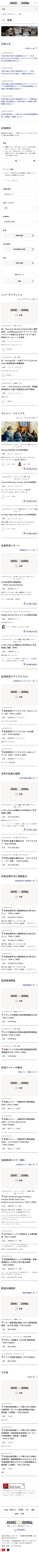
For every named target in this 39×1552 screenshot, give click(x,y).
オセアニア (29, 577)
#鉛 (5, 921)
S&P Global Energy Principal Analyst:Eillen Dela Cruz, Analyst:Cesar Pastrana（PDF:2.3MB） (19, 1199)
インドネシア (22, 444)
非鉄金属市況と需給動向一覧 (25, 881)
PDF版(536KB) (30, 533)
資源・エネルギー (9, 203)
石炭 (22, 1514)
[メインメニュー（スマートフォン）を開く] (35, 3)
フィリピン (20, 1193)
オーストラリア (18, 579)
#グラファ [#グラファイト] (26, 1212)
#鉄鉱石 (23, 460)
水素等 (20, 1510)
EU (26, 509)
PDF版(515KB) (30, 501)
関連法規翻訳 (12, 1329)
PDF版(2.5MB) (30, 604)
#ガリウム (12, 522)
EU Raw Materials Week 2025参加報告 (18, 514)
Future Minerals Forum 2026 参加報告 (18, 482)
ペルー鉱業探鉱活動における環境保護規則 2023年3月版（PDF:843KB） (19, 1324)
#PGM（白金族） (7, 923)
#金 (2, 397)
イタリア (31, 509)
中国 (29, 444)
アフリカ (34, 444)
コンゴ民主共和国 (25, 1337)
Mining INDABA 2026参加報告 (14, 450)
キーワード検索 (8, 169)
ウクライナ (22, 577)
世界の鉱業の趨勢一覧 (27, 778)
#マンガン (23, 457)
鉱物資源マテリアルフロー (16, 717)
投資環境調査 (12, 1022)
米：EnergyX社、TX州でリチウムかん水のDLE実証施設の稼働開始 (19, 362)
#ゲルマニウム (22, 522)
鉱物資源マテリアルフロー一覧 (24, 681)
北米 (14, 326)
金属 (3, 9)
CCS (27, 1510)
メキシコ (21, 1012)
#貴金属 (21, 592)
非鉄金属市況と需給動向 (15, 917)
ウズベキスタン (23, 838)
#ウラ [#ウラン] (30, 595)
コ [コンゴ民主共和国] (28, 479)
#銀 (9, 1210)
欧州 (23, 509)
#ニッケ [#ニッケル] (25, 524)
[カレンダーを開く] (16, 160)
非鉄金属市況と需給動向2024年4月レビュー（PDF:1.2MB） (19, 912)
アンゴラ (16, 447)
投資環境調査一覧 (29, 985)
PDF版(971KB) (30, 631)
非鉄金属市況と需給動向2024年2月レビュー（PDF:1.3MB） (19, 958)
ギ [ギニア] (20, 447)
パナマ (33, 639)
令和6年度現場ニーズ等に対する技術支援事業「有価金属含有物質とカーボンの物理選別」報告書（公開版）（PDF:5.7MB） (18, 1434)
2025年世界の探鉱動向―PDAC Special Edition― (13, 583)
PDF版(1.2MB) (30, 830)
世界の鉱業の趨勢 (13, 817)
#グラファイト (6, 345)
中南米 (15, 383)
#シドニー (10, 622)
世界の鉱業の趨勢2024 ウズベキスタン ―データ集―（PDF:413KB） (19, 859)
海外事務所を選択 (19, 249)
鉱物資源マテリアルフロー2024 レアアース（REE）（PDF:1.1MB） (18, 753)
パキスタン (16, 479)
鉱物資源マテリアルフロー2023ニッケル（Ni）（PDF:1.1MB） (19, 712)
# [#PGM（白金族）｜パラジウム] (34, 923)
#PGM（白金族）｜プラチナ (23, 923)
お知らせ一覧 (30, 48)
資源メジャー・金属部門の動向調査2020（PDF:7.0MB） (18, 1103)
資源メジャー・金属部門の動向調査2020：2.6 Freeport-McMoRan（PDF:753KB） (18, 1142)
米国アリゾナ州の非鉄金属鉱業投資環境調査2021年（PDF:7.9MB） (19, 1050)
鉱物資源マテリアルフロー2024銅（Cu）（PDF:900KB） (17, 733)
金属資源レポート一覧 (27, 550)
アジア (15, 444)
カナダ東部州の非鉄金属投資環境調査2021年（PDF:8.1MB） (19, 1033)
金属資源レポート (13, 589)
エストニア (16, 511)
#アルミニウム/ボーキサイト (11, 492)
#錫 (2, 524)
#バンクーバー (17, 345)
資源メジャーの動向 (14, 1108)
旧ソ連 (15, 577)
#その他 (4, 622)
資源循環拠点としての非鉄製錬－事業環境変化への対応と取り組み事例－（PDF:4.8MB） (19, 1262)
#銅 (2, 457)
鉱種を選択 (19, 235)
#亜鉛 (6, 522)
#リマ (6, 397)
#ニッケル (15, 457)
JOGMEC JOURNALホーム (9, 14)
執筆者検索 (7, 189)
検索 (19, 281)
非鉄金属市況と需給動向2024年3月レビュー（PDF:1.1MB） (19, 935)
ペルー (21, 383)
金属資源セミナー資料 (15, 1206)
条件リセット (19, 275)
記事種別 (6, 216)
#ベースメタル (9, 592)
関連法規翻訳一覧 (29, 1293)
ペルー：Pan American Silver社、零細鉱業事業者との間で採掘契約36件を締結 (19, 388)
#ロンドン (25, 492)
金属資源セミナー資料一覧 (25, 1164)
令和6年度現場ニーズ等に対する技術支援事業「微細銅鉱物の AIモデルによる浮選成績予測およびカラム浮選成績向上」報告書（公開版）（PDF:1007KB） (19, 1460)
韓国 (19, 639)
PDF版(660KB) (30, 664)
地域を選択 (19, 263)
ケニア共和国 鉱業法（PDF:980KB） (18, 1357)
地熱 (33, 1510)
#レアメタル (13, 721)
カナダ (19, 326)
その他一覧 (31, 1377)
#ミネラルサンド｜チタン (13, 524)
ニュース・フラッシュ (15, 341)
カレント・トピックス (15, 454)
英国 (36, 509)
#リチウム (4, 371)
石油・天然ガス (10, 1510)
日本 (28, 477)
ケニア (22, 1354)
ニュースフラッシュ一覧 (26, 299)
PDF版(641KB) (30, 469)
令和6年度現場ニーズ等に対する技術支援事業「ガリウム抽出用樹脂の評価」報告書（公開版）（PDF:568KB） (18, 1409)
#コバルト (7, 457)
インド (20, 477)
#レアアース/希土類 (12, 460)
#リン (3, 460)
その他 (10, 1416)
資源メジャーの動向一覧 (26, 1072)
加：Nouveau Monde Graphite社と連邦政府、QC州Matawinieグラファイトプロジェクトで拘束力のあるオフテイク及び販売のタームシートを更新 (19, 333)
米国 (18, 357)
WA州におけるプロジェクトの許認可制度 (19, 615)
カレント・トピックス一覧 (25, 418)
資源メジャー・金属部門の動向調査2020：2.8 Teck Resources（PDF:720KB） (18, 1122)
